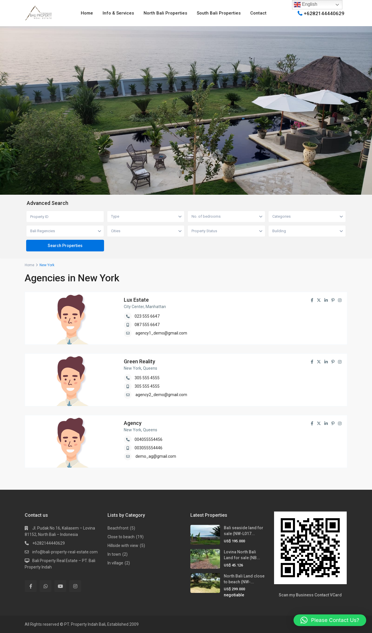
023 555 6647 (147, 316)
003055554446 (148, 448)
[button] (330, 620)
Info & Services (118, 13)
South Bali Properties (219, 13)
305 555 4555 (147, 377)
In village (115, 563)
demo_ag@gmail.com (155, 456)
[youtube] (60, 586)
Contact (258, 13)
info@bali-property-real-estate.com (65, 552)
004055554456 (148, 439)
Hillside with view (123, 545)
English (305, 4)
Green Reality (139, 361)
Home (87, 13)
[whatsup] (45, 586)
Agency (133, 423)
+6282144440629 (324, 13)
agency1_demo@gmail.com (161, 333)
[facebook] (31, 586)
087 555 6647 (147, 324)
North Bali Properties (165, 13)
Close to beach (121, 536)
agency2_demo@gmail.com (161, 394)
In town (114, 554)
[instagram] (75, 586)
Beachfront (118, 528)
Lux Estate (136, 300)
